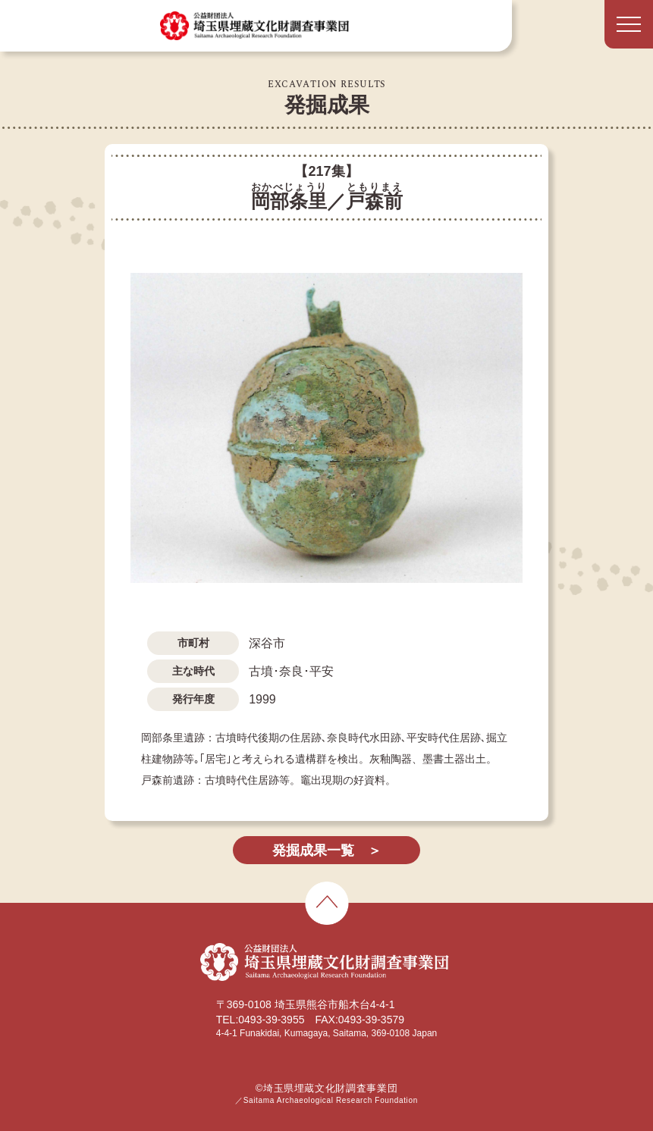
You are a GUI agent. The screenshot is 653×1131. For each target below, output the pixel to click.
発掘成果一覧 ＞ (326, 850)
